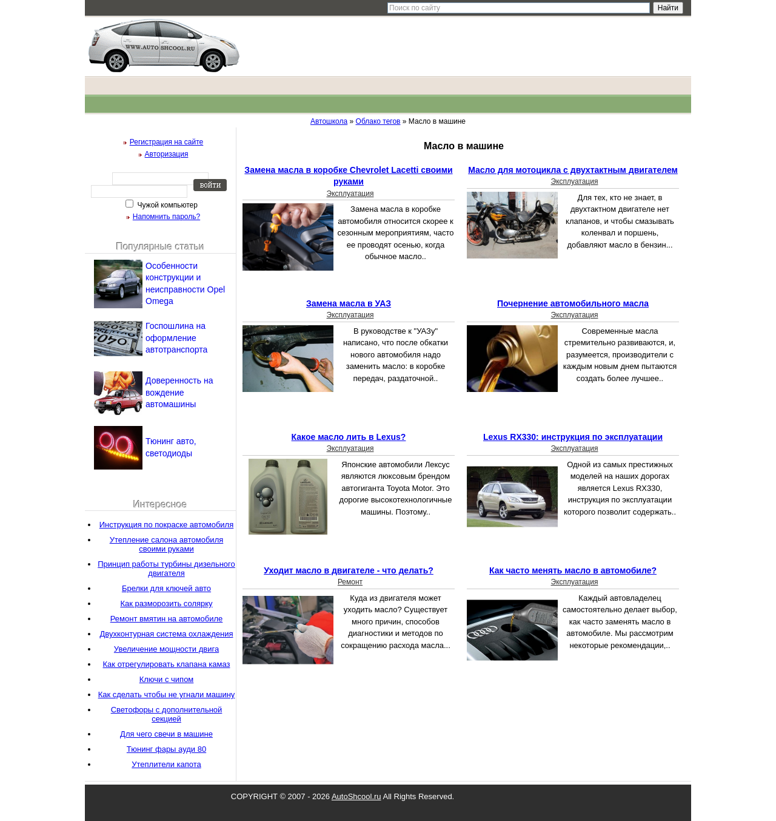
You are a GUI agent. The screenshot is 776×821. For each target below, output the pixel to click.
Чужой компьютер (166, 205)
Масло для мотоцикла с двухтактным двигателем (573, 170)
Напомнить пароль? (166, 216)
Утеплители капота (166, 764)
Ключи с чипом (166, 679)
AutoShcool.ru (356, 796)
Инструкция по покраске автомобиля (166, 524)
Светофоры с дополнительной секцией (166, 714)
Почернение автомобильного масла (573, 303)
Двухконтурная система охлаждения (166, 633)
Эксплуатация (350, 193)
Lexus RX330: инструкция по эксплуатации (573, 437)
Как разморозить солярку (166, 603)
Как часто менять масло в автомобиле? (573, 570)
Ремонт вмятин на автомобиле (166, 618)
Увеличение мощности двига (166, 649)
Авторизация (167, 154)
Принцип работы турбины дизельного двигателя (166, 568)
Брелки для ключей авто (166, 588)
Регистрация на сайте (167, 142)
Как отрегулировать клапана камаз (166, 664)
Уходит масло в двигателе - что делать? (348, 570)
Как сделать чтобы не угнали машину (166, 694)
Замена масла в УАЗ (348, 303)
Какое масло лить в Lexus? (349, 437)
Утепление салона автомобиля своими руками (167, 544)
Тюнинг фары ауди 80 (166, 749)
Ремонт (350, 582)
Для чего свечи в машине (166, 733)
